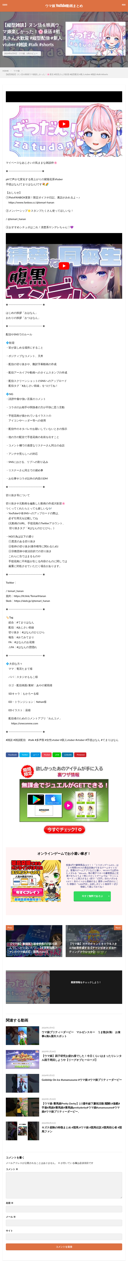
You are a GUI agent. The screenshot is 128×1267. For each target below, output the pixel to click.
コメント (12, 1169)
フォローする (86, 986)
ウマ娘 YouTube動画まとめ (64, 6)
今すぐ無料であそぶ (92, 896)
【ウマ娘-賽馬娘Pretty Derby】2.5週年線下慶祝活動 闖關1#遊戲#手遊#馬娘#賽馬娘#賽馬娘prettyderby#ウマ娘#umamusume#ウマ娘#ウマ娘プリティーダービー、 (81, 1107)
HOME (5, 71)
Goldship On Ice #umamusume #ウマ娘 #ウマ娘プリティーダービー (81, 1081)
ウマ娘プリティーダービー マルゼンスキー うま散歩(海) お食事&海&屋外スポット (81, 1034)
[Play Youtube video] (64, 124)
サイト (9, 1231)
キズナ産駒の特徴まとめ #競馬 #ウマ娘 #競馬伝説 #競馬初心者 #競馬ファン (82, 1129)
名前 (9, 1203)
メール (11, 1217)
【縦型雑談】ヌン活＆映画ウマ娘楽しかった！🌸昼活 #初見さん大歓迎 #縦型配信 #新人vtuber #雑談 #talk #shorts (56, 74)
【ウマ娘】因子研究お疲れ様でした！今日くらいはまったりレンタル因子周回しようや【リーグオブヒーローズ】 (82, 1057)
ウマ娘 (22, 53)
